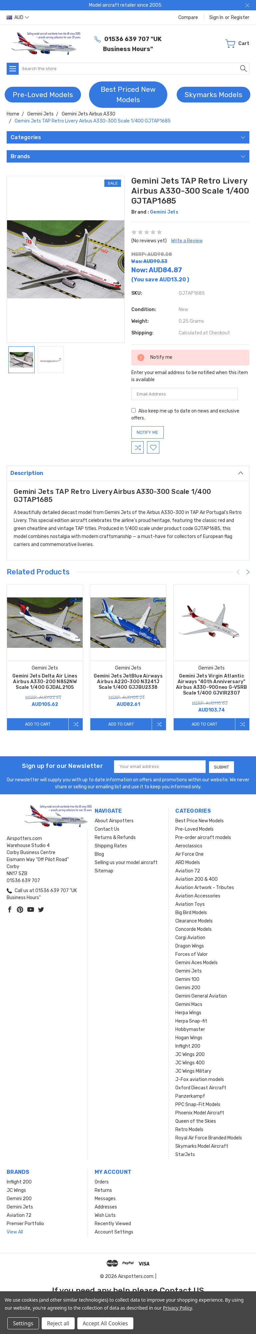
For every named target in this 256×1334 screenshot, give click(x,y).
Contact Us (107, 829)
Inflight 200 (187, 1046)
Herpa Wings (188, 1012)
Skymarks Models (213, 94)
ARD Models (187, 862)
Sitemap (104, 870)
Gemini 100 (187, 979)
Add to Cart (37, 724)
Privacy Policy (177, 1308)
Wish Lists (105, 1215)
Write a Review (187, 241)
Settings (23, 1323)
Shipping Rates (111, 845)
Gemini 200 (187, 987)
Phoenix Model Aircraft (199, 1112)
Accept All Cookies (105, 1323)
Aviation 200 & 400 (196, 879)
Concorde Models (193, 929)
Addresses (106, 1207)
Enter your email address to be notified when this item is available (189, 376)
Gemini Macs (188, 1004)
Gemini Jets (188, 971)
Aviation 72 (187, 870)
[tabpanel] (45, 657)
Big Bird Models (191, 912)
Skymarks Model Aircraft (201, 1146)
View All (15, 1232)
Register (240, 17)
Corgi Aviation (190, 937)
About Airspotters (114, 820)
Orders (102, 1181)
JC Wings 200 (190, 1054)
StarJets (185, 1154)
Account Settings (114, 1232)
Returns (103, 1190)
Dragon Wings (189, 946)
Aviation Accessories (197, 895)
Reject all (58, 1323)
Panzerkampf (190, 1096)
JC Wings (16, 1190)
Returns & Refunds (115, 837)
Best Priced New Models (128, 94)
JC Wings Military (193, 1071)
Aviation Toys (190, 904)
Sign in (216, 17)
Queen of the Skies (195, 1121)
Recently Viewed (113, 1223)
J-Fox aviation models (199, 1079)
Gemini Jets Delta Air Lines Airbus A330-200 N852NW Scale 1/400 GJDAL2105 (44, 681)
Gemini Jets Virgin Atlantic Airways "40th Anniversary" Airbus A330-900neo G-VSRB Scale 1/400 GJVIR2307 (211, 684)
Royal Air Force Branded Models (208, 1137)
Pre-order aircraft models (203, 837)
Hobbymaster (190, 1029)
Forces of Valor (191, 954)
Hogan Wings (188, 1037)
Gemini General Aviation (201, 996)
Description (126, 473)
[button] (43, 95)
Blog (99, 854)
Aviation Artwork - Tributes (204, 887)
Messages (105, 1198)
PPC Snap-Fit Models (197, 1104)
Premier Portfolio (25, 1223)
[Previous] (238, 572)
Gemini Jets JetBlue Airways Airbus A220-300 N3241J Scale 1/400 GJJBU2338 (128, 681)
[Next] (248, 572)
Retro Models (189, 1129)
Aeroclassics (188, 845)
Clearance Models (194, 920)
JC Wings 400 (190, 1062)
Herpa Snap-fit (191, 1021)
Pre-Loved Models (43, 94)
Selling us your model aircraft (126, 862)
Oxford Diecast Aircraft (200, 1087)
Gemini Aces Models (196, 962)
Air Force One (189, 854)
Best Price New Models (199, 820)
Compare (188, 17)
